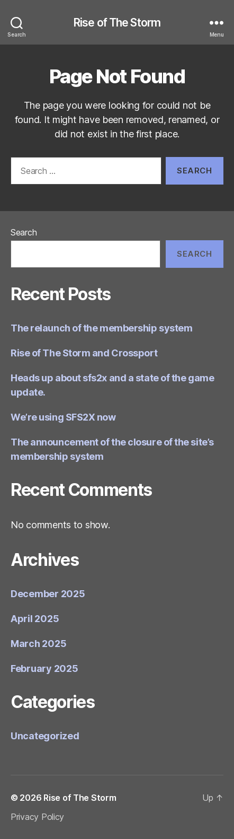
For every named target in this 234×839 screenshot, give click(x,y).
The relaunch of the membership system (101, 328)
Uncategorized (45, 735)
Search (24, 232)
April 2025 (35, 618)
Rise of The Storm (117, 22)
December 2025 (48, 593)
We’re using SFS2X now (63, 417)
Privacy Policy (37, 816)
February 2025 (44, 668)
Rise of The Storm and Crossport (84, 353)
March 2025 (38, 643)
